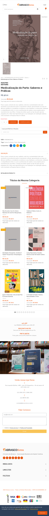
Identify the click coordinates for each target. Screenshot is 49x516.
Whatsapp (24, 145)
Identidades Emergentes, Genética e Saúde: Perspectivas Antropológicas (12, 253)
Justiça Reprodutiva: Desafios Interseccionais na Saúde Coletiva (36, 253)
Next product (47, 78)
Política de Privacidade (26, 428)
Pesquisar (38, 9)
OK (45, 132)
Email (17, 145)
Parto (15, 142)
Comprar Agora (25, 122)
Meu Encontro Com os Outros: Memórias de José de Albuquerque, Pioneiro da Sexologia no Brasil (12, 212)
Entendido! (42, 513)
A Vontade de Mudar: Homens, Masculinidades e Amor (35, 295)
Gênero (4, 214)
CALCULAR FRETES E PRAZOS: (10, 129)
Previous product (42, 78)
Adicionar (13, 122)
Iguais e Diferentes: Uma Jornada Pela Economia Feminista (12, 295)
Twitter (14, 145)
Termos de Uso (14, 428)
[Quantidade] (4, 122)
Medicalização (21, 142)
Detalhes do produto (8, 173)
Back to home (45, 78)
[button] (15, 312)
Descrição (4, 153)
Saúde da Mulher (9, 142)
